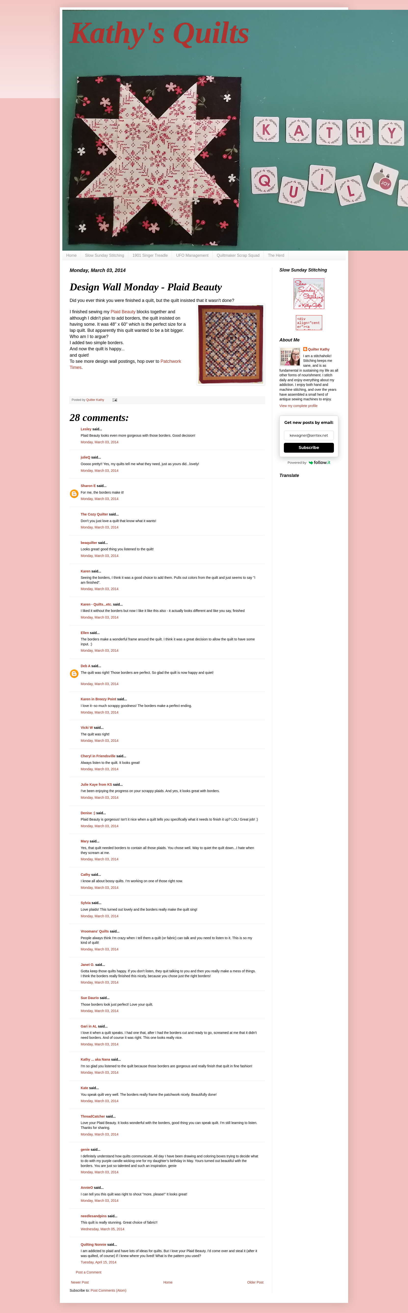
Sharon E (88, 486)
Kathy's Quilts (160, 33)
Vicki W (87, 728)
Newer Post (80, 1282)
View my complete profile (298, 406)
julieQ (85, 457)
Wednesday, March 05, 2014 (102, 1229)
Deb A (85, 666)
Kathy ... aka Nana (95, 1059)
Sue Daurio (90, 998)
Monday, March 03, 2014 (99, 442)
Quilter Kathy (319, 349)
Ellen (85, 633)
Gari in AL (89, 1026)
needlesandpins (94, 1216)
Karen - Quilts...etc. (96, 604)
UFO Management (192, 255)
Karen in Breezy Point (98, 699)
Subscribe (309, 447)
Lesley (86, 429)
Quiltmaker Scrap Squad (238, 255)
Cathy (85, 875)
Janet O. (87, 965)
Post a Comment (88, 1272)
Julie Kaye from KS (96, 784)
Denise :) (88, 813)
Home (71, 255)
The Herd (276, 255)
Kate (84, 1088)
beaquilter (89, 543)
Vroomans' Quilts (95, 931)
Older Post (255, 1282)
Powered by (309, 462)
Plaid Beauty (123, 311)
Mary (85, 841)
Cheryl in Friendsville (98, 756)
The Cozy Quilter (94, 514)
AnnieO (87, 1188)
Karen (86, 571)
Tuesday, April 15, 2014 (99, 1262)
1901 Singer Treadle (150, 255)
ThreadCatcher (93, 1116)
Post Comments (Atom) (108, 1290)
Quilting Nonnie (93, 1244)
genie (85, 1149)
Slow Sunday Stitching (104, 255)
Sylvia (86, 903)
